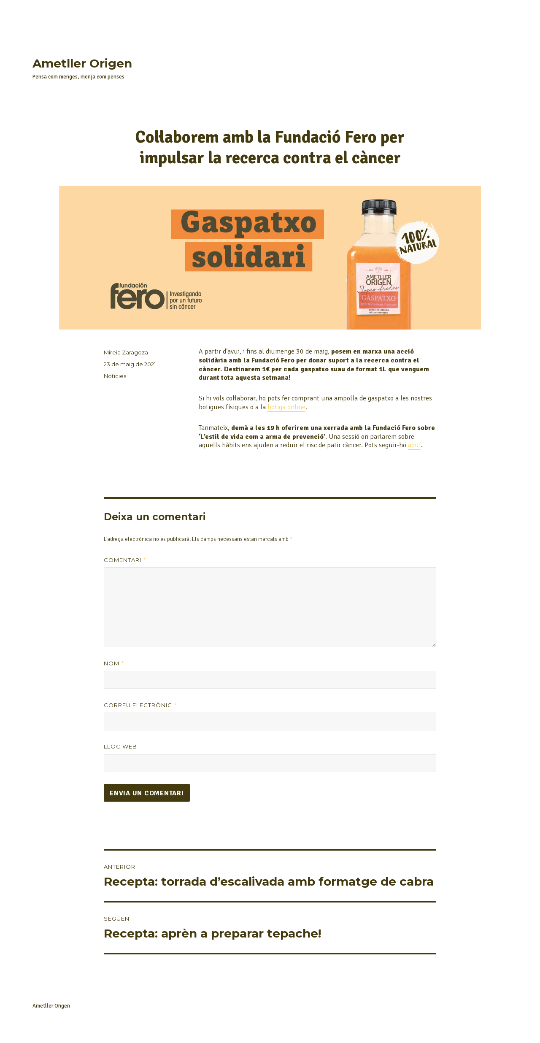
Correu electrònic (140, 705)
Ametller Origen (82, 63)
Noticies (115, 376)
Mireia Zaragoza (126, 352)
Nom (114, 663)
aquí (414, 445)
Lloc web (120, 746)
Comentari (125, 560)
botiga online (286, 407)
